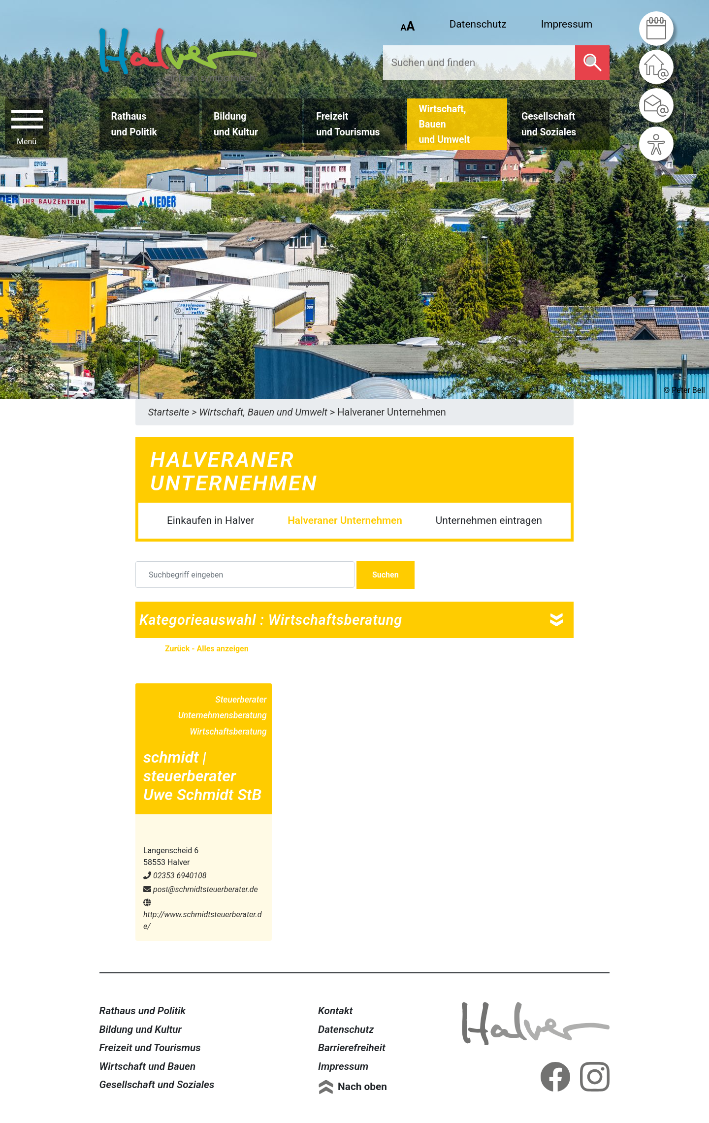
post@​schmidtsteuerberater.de (200, 889)
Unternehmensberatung (222, 715)
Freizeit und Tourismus (150, 1048)
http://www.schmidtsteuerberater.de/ (202, 914)
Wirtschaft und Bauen (147, 1066)
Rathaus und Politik (142, 1011)
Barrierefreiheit (352, 1048)
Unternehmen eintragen (489, 520)
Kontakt (335, 1011)
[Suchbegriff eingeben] (244, 574)
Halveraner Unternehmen (345, 520)
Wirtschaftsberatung (228, 732)
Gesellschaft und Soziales (157, 1085)
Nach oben (362, 1086)
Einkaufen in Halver (210, 520)
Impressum (567, 24)
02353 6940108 (174, 875)
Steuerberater (240, 700)
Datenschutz (478, 24)
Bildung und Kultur (140, 1029)
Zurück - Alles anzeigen (207, 648)
